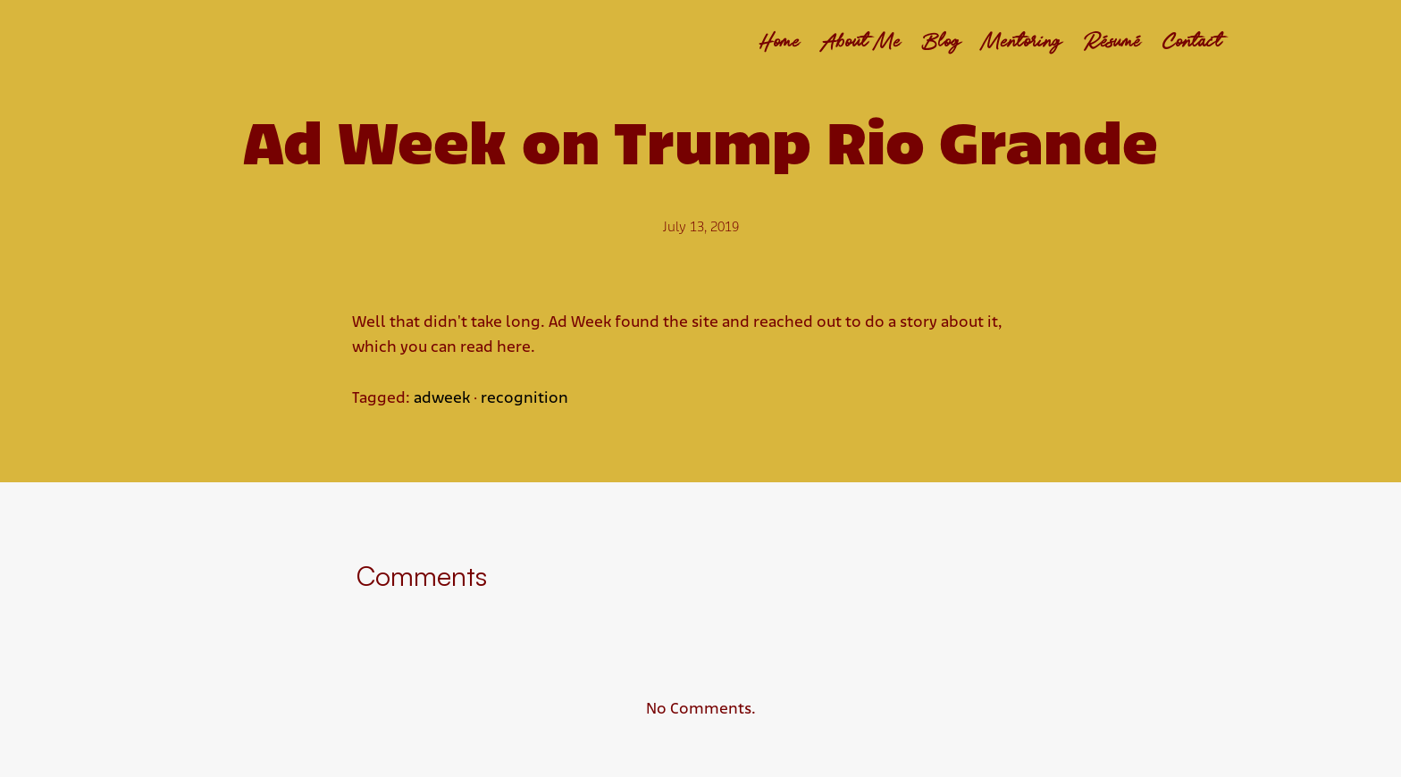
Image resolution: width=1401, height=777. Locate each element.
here (514, 347)
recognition (524, 398)
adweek (442, 398)
